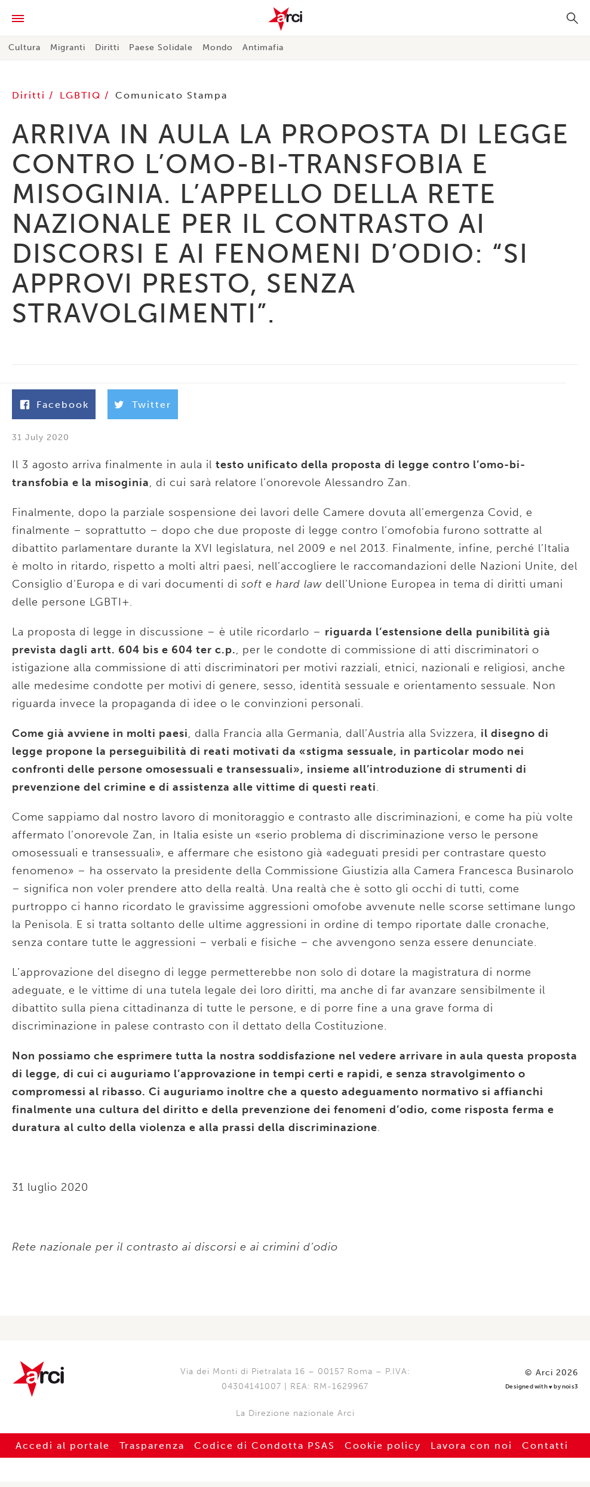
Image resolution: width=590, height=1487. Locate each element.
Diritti (107, 47)
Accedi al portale (63, 1451)
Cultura (24, 47)
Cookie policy (383, 1451)
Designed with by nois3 (541, 1392)
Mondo (217, 47)
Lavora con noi (471, 1451)
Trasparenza (152, 1451)
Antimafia (263, 47)
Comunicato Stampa (171, 95)
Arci (295, 19)
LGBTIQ (82, 95)
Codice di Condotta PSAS (264, 1451)
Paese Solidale (161, 47)
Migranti (67, 47)
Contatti (545, 1451)
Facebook (62, 404)
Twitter (151, 404)
